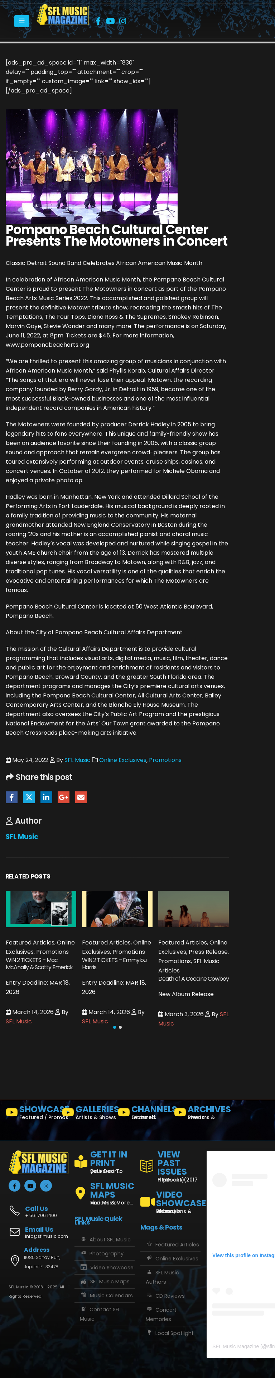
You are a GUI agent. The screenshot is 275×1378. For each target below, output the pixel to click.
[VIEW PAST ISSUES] (170, 1165)
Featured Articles (172, 1244)
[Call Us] (39, 1208)
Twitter (29, 797)
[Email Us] (39, 1233)
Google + (63, 797)
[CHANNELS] (143, 1114)
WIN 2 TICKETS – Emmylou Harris (114, 963)
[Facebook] (98, 21)
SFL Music (77, 760)
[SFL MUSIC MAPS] (104, 1190)
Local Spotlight (170, 1333)
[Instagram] (122, 21)
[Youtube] (110, 21)
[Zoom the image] (63, 8)
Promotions (165, 760)
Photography (102, 1253)
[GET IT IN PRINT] (104, 1160)
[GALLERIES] (87, 1114)
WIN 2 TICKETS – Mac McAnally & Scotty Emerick (39, 963)
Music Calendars (106, 1295)
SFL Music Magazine (235, 1346)
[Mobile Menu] (21, 21)
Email (81, 797)
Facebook (12, 797)
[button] (114, 1027)
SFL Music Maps (105, 1281)
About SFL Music (105, 1239)
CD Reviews (165, 1295)
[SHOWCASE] (31, 1114)
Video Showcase (107, 1267)
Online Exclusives (122, 760)
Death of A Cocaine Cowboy (193, 979)
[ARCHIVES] (199, 1114)
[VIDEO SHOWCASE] (170, 1199)
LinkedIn (46, 797)
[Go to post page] (41, 909)
